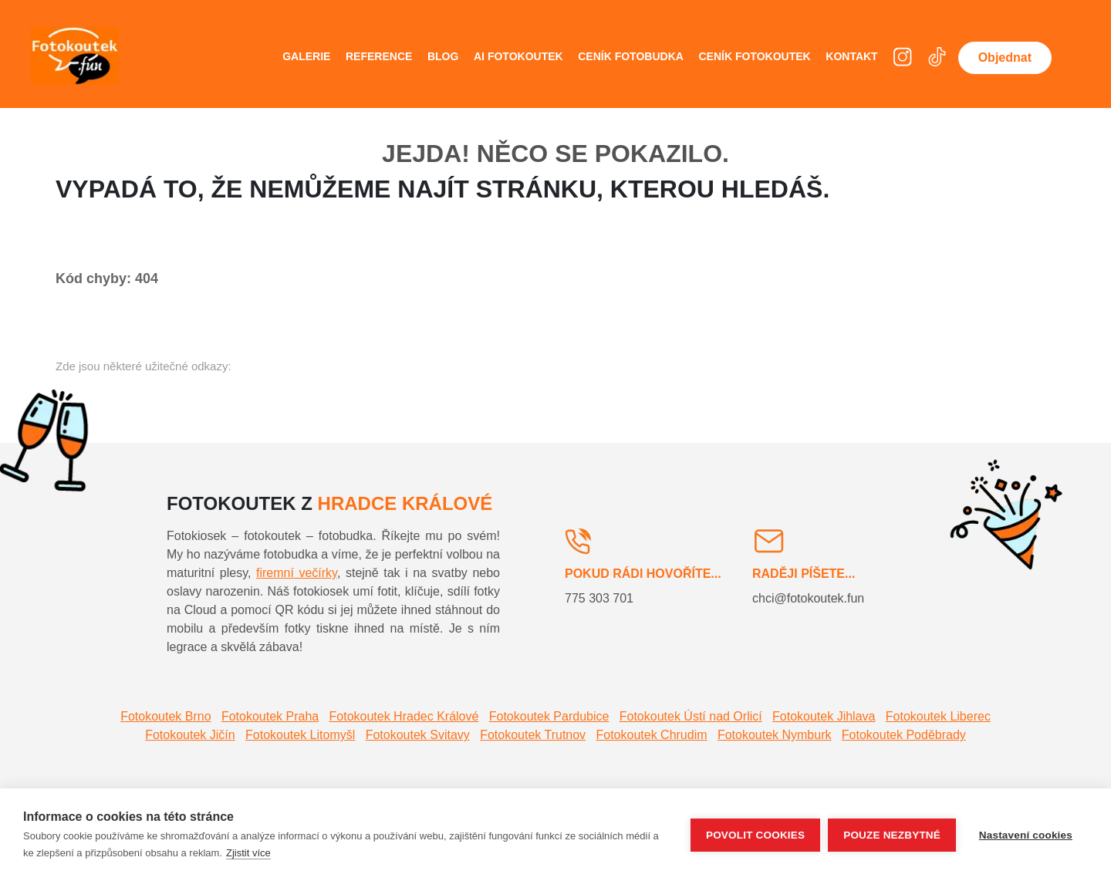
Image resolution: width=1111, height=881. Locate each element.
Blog (442, 56)
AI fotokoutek (518, 56)
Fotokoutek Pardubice (549, 716)
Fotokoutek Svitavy (418, 734)
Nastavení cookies (1025, 835)
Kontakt (851, 56)
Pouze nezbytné (891, 835)
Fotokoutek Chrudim (651, 734)
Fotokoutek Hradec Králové (404, 716)
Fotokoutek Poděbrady (904, 734)
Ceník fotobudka (631, 56)
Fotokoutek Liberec (938, 716)
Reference (379, 56)
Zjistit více (248, 853)
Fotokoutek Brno (165, 716)
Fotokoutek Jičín (190, 734)
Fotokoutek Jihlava (823, 716)
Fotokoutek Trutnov (533, 734)
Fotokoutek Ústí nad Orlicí (691, 716)
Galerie (306, 56)
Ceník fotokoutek (754, 56)
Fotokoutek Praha (270, 716)
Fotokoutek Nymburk (775, 734)
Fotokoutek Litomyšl (300, 734)
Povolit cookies (755, 835)
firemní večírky (296, 572)
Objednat (1005, 57)
